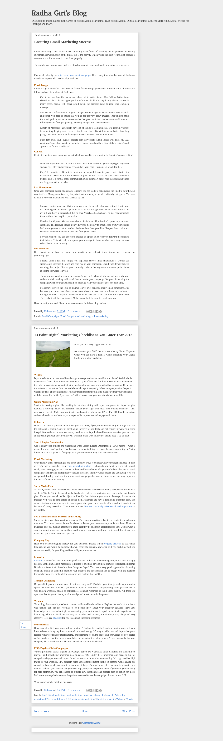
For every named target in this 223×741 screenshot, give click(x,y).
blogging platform (112, 543)
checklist (57, 618)
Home (85, 711)
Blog (44, 695)
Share (23, 627)
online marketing (100, 316)
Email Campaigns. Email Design (58, 316)
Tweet (23, 623)
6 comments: (74, 311)
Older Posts (128, 711)
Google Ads (88, 695)
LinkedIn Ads (112, 695)
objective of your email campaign (74, 75)
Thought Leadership (105, 699)
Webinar (120, 699)
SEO (68, 699)
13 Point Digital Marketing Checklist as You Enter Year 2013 (83, 335)
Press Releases (58, 699)
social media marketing (83, 699)
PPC (47, 699)
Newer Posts (41, 711)
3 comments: (74, 690)
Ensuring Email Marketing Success (62, 42)
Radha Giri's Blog (58, 13)
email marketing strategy (79, 466)
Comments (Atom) (91, 723)
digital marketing (56, 695)
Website (129, 699)
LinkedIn (38, 560)
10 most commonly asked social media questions (108, 506)
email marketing (82, 316)
